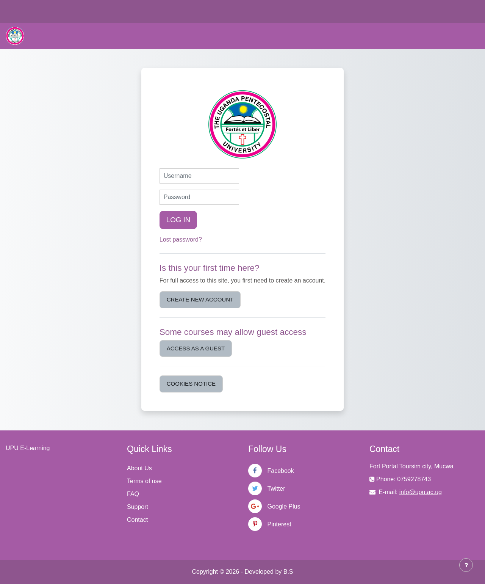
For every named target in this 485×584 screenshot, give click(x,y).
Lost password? (181, 239)
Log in (178, 220)
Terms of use (144, 481)
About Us (139, 468)
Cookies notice (191, 383)
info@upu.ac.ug (420, 492)
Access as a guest (196, 348)
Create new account (200, 299)
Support (137, 507)
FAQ (133, 494)
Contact (137, 519)
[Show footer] (466, 565)
